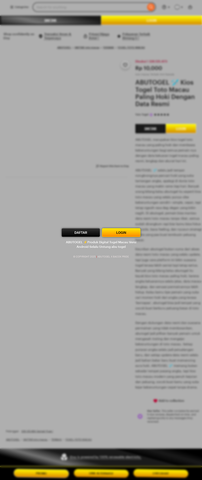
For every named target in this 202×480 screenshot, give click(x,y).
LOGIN (121, 232)
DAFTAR (80, 232)
